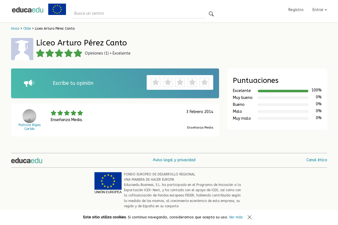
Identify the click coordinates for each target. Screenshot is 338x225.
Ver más (236, 217)
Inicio (15, 28)
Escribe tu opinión (73, 83)
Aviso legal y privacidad (174, 160)
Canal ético (316, 160)
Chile (27, 28)
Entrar (319, 9)
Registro (296, 9)
